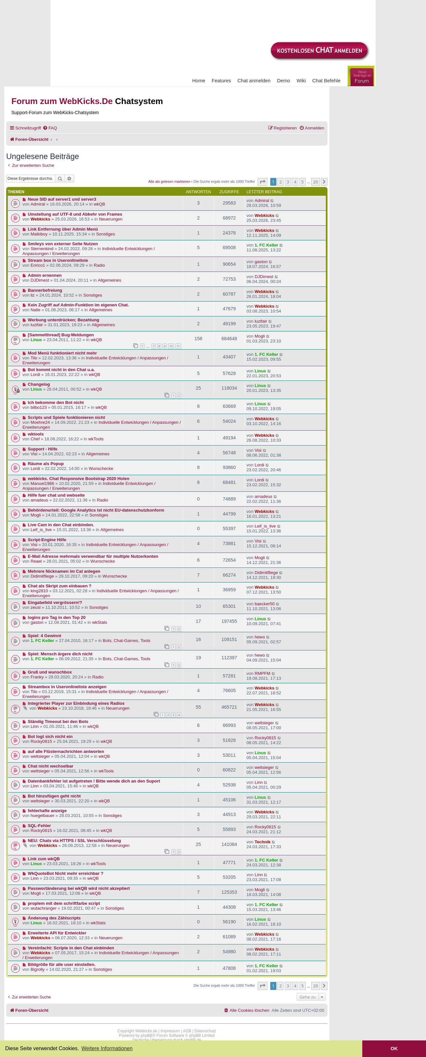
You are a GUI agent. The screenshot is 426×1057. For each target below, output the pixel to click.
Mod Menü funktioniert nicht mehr (62, 353)
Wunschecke (101, 468)
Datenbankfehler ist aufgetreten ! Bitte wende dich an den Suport (94, 781)
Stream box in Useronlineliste (58, 260)
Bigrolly (38, 969)
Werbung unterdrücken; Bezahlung (64, 319)
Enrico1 (38, 265)
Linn (35, 726)
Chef (35, 438)
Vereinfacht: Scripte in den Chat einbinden (71, 947)
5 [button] (302, 182)
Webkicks (40, 219)
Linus (36, 339)
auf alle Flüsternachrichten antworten (66, 751)
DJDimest (40, 280)
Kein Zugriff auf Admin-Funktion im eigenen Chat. (78, 304)
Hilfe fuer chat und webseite (56, 495)
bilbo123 (39, 407)
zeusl (36, 607)
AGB (187, 1031)
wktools (36, 434)
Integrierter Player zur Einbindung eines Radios (76, 703)
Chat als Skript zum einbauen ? (60, 585)
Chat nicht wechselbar (50, 766)
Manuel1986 (42, 483)
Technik (263, 841)
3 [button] (288, 182)
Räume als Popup (46, 463)
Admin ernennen (45, 275)
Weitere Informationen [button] (106, 1048)
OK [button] (394, 1048)
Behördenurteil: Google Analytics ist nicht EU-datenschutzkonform (96, 510)
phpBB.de (192, 1040)
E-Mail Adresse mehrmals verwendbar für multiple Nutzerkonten (93, 556)
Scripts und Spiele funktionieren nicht (66, 417)
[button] (262, 182)
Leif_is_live (41, 529)
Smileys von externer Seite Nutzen (63, 243)
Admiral (38, 204)
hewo (260, 637)
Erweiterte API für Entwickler (57, 932)
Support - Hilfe (43, 449)
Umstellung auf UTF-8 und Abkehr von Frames (75, 214)
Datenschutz (205, 1031)
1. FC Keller (266, 245)
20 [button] (315, 182)
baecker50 (265, 603)
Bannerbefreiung (45, 290)
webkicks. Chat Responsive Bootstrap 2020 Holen (78, 478)
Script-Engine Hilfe (47, 539)
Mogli (260, 336)
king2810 (39, 590)
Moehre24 (40, 422)
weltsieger (264, 722)
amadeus (39, 500)
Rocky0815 (41, 741)
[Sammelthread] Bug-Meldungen (61, 334)
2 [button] (280, 182)
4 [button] (295, 182)
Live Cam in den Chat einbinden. (61, 524)
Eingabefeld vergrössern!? (55, 602)
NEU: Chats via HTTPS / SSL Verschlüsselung (74, 840)
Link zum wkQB (44, 858)
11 (178, 346)
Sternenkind (42, 248)
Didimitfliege (42, 576)
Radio (99, 265)
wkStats (99, 622)
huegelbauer (42, 815)
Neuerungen (111, 219)
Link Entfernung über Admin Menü (63, 229)
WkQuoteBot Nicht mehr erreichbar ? (65, 873)
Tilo (34, 357)
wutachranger (44, 908)
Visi (34, 453)
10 (171, 346)
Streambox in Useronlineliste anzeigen (67, 686)
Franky (37, 677)
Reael (36, 561)
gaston (261, 261)
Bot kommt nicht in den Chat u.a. (61, 369)
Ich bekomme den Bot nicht (56, 402)
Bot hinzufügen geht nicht (54, 796)
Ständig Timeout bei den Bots (58, 721)
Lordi (35, 374)
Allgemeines (109, 280)
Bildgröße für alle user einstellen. (62, 964)
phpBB (147, 1035)
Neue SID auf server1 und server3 (62, 199)
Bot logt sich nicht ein (50, 736)
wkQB (99, 204)
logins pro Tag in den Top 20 (57, 617)
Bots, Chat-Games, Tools (126, 640)
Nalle (35, 309)
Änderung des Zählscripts (54, 918)
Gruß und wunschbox (50, 672)
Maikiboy (39, 234)
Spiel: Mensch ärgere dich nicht (60, 653)
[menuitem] (50, 128)
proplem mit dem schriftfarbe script (64, 903)
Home (198, 80)
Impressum (170, 1031)
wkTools (95, 438)
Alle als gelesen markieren (169, 181)
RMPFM (262, 673)
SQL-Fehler (39, 825)
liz (32, 295)
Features (221, 80)
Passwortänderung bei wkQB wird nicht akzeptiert (79, 888)
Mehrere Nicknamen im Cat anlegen (64, 571)
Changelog (39, 384)
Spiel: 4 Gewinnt (44, 635)
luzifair (37, 324)
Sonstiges (105, 234)
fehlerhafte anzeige (47, 810)
